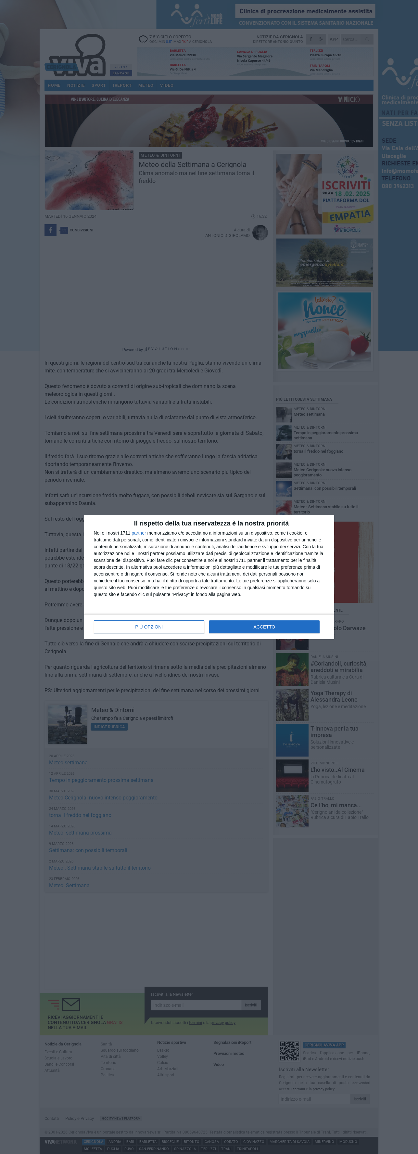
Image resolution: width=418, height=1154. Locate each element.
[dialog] (209, 577)
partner (139, 533)
